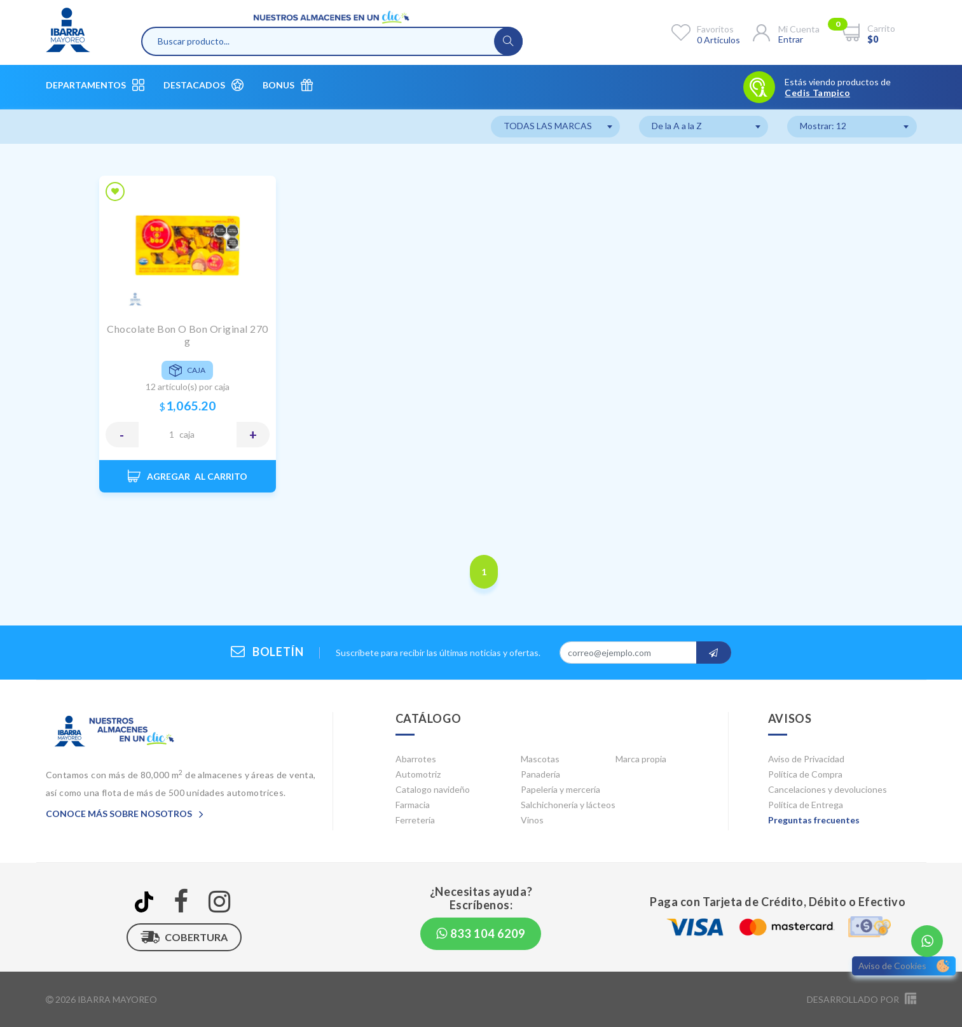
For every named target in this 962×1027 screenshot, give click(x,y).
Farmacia (412, 804)
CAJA (187, 434)
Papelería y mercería (560, 789)
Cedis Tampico (817, 93)
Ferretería (415, 819)
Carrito (881, 28)
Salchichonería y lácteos (568, 804)
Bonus (288, 85)
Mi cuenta (799, 29)
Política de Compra (805, 774)
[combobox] (555, 126)
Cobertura (184, 937)
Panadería (540, 774)
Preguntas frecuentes (814, 819)
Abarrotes (415, 758)
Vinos (532, 819)
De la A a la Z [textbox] (677, 125)
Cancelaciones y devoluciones (827, 789)
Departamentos (95, 85)
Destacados (203, 85)
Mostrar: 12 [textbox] (823, 125)
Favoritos (715, 29)
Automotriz (418, 774)
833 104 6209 (480, 933)
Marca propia (640, 758)
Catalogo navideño (432, 789)
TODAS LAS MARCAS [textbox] (548, 125)
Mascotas (540, 758)
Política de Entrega (805, 804)
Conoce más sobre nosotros (124, 813)
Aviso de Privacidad (806, 758)
